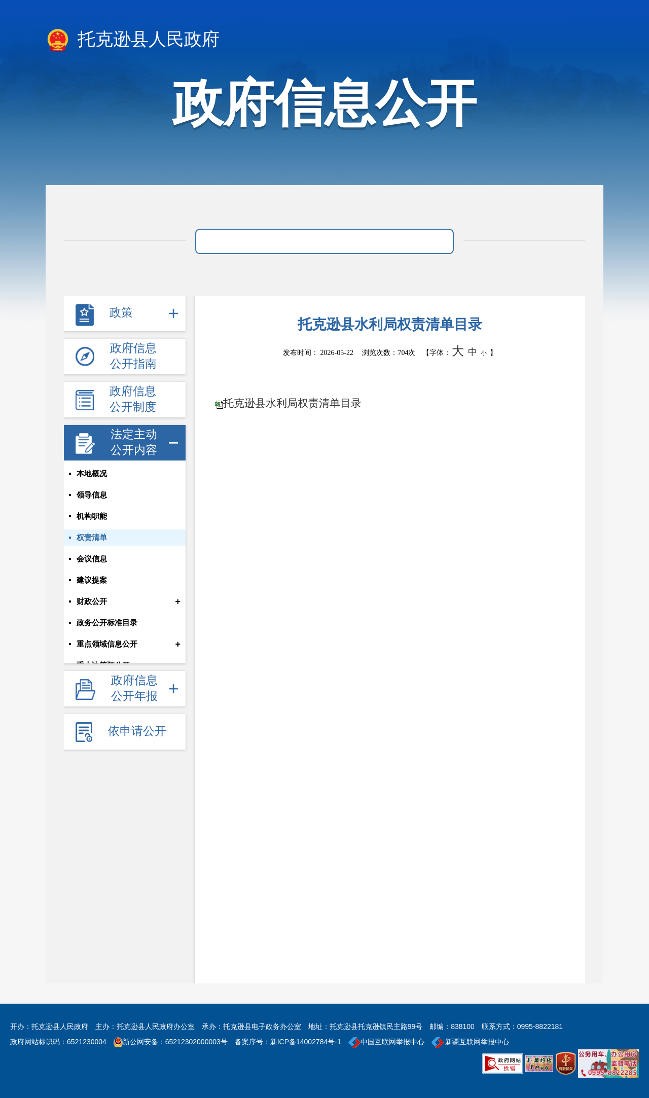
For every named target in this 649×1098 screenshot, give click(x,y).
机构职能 (92, 516)
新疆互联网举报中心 (470, 1042)
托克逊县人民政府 (133, 40)
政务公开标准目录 (107, 623)
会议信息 (92, 559)
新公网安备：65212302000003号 (175, 1042)
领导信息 (92, 495)
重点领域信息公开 (107, 644)
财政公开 (92, 601)
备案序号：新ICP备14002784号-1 (288, 1042)
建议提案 (92, 580)
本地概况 (92, 474)
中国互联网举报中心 (386, 1042)
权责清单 (92, 538)
